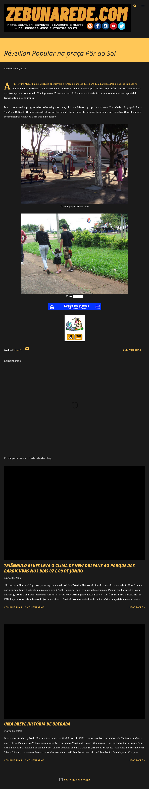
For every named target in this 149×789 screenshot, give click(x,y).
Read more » (137, 607)
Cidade (17, 349)
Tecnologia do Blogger (74, 779)
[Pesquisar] (135, 6)
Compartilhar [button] (132, 349)
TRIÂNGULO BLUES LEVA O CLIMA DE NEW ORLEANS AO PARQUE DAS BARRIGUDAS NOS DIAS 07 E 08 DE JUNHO (69, 568)
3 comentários (34, 607)
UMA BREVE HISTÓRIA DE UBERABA (37, 724)
